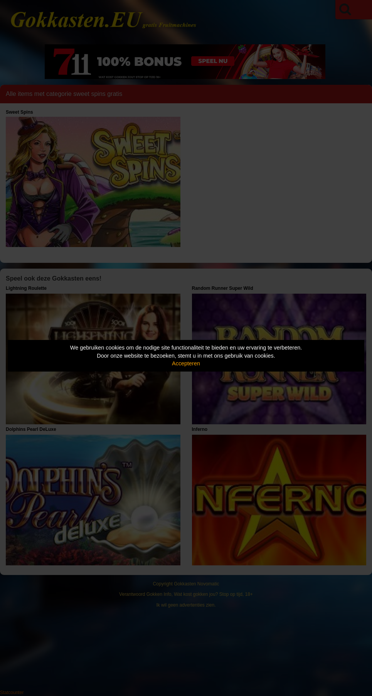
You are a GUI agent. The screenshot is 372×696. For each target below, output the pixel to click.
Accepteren (186, 363)
